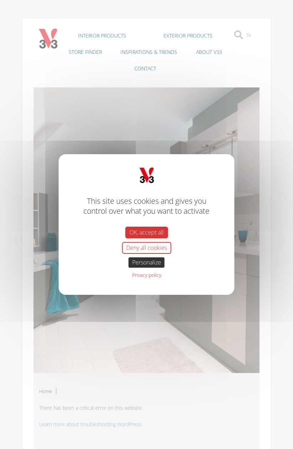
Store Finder (85, 52)
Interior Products (102, 35)
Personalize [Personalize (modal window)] (146, 262)
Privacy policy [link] (146, 275)
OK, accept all (146, 232)
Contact (145, 68)
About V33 (209, 52)
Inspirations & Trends (148, 52)
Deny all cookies (146, 248)
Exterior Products (188, 35)
